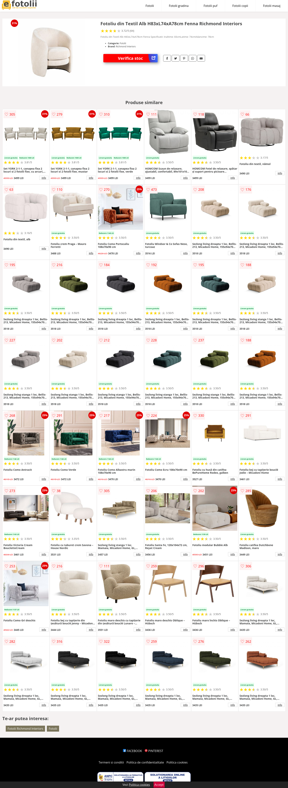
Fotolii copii (240, 6)
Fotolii (150, 6)
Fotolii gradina (179, 6)
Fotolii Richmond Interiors (25, 729)
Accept (159, 785)
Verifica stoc (138, 58)
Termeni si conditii (111, 762)
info (44, 177)
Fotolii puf (210, 6)
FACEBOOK (132, 751)
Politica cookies (177, 762)
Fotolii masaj (271, 6)
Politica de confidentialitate (145, 762)
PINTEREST (154, 751)
